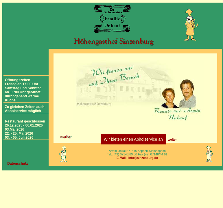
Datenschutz (17, 163)
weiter (172, 139)
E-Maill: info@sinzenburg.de (137, 157)
